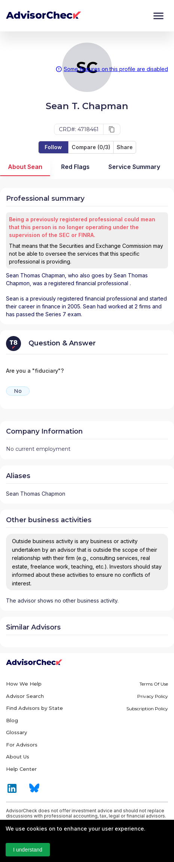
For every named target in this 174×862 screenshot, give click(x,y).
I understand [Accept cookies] (27, 850)
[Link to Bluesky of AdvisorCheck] (34, 791)
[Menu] (158, 15)
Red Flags (75, 167)
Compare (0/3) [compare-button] (91, 147)
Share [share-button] (125, 147)
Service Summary (134, 167)
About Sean (25, 166)
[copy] (111, 129)
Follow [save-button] (53, 147)
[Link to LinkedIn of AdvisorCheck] (12, 792)
